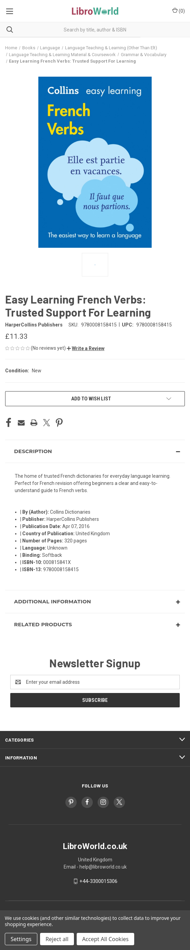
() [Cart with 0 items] (178, 11)
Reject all (57, 939)
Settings (21, 939)
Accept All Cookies (105, 939)
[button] (85, 348)
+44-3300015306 (98, 881)
